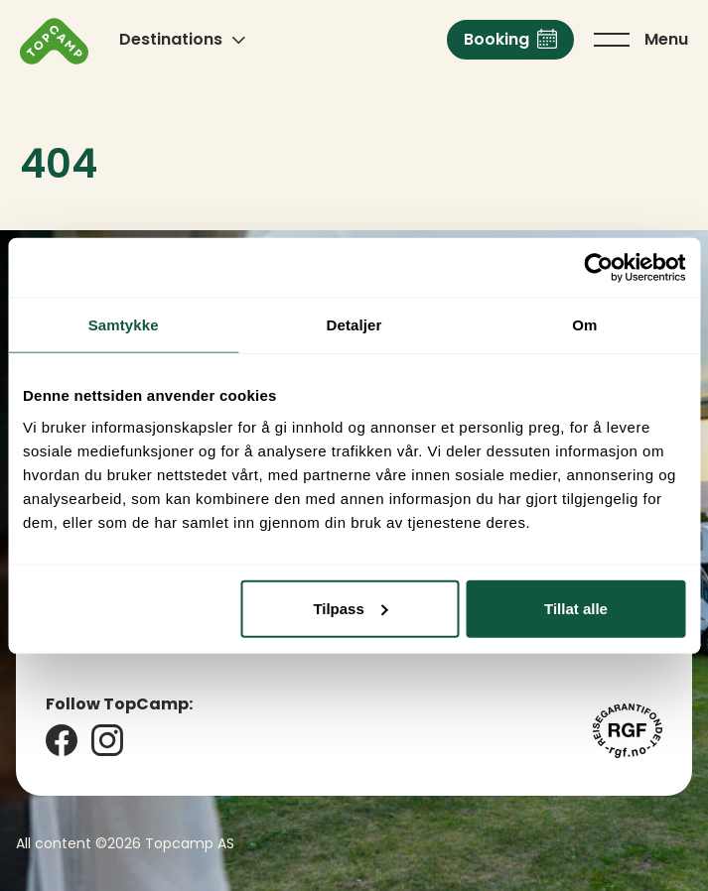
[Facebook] (61, 740)
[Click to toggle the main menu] (641, 40)
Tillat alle (576, 607)
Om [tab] (584, 325)
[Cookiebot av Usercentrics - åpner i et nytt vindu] (598, 268)
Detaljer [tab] (354, 325)
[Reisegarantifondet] (627, 730)
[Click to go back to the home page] (54, 41)
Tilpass (350, 607)
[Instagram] (107, 740)
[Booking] (510, 40)
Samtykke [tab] (123, 325)
